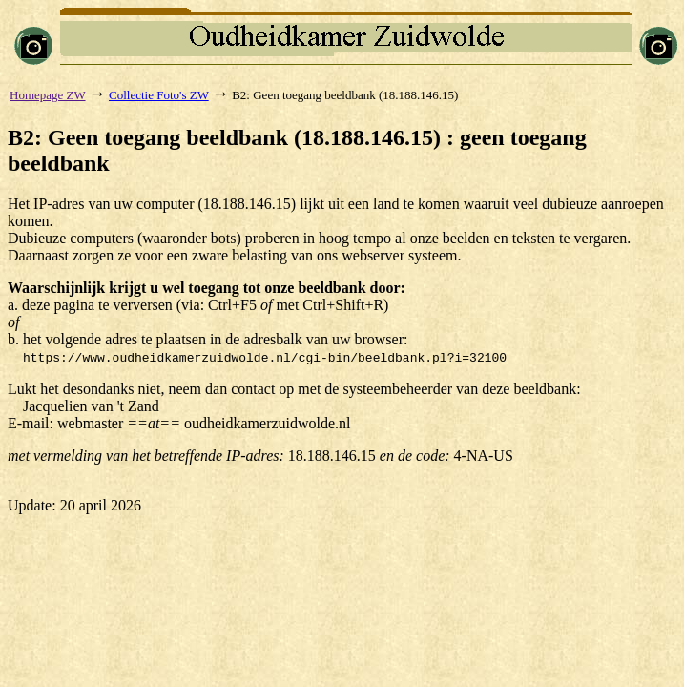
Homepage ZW (48, 95)
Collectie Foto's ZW (159, 95)
